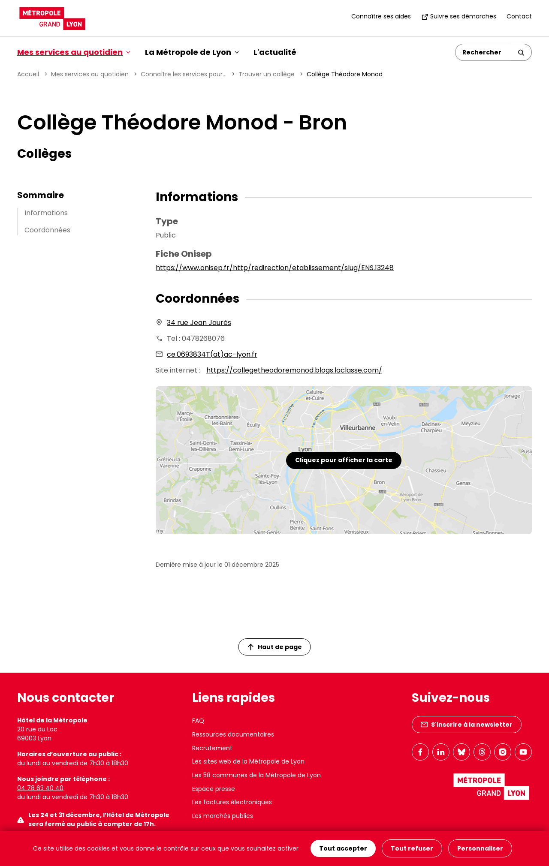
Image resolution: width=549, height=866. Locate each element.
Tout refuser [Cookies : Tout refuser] (412, 848)
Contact (519, 16)
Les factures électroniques (232, 802)
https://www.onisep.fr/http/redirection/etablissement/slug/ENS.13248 (275, 268)
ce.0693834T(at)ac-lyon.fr (212, 354)
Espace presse (213, 789)
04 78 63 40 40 (40, 788)
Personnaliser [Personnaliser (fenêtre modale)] (480, 848)
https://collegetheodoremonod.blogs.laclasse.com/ (294, 370)
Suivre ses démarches (458, 16)
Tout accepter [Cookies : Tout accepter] (343, 848)
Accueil (28, 74)
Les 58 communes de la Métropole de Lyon (256, 775)
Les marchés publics (222, 816)
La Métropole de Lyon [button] (192, 52)
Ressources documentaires (233, 734)
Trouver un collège (266, 74)
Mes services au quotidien (90, 74)
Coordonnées (47, 230)
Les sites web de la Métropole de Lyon (248, 761)
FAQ (198, 720)
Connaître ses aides (381, 16)
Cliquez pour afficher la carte (343, 460)
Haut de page (275, 647)
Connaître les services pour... (183, 74)
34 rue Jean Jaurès (199, 323)
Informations (46, 213)
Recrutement (212, 748)
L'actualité (274, 52)
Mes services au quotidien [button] (73, 52)
